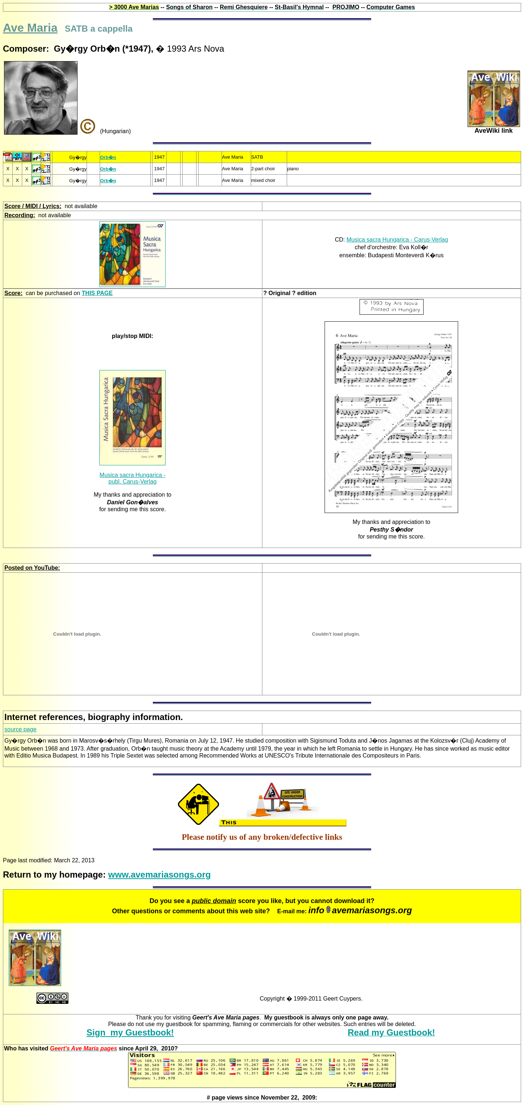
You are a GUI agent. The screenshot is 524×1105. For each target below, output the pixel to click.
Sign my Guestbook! (130, 1032)
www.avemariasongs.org (159, 874)
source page (20, 729)
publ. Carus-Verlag (132, 481)
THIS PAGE (97, 293)
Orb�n (108, 157)
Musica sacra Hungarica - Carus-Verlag (397, 239)
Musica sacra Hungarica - (133, 475)
